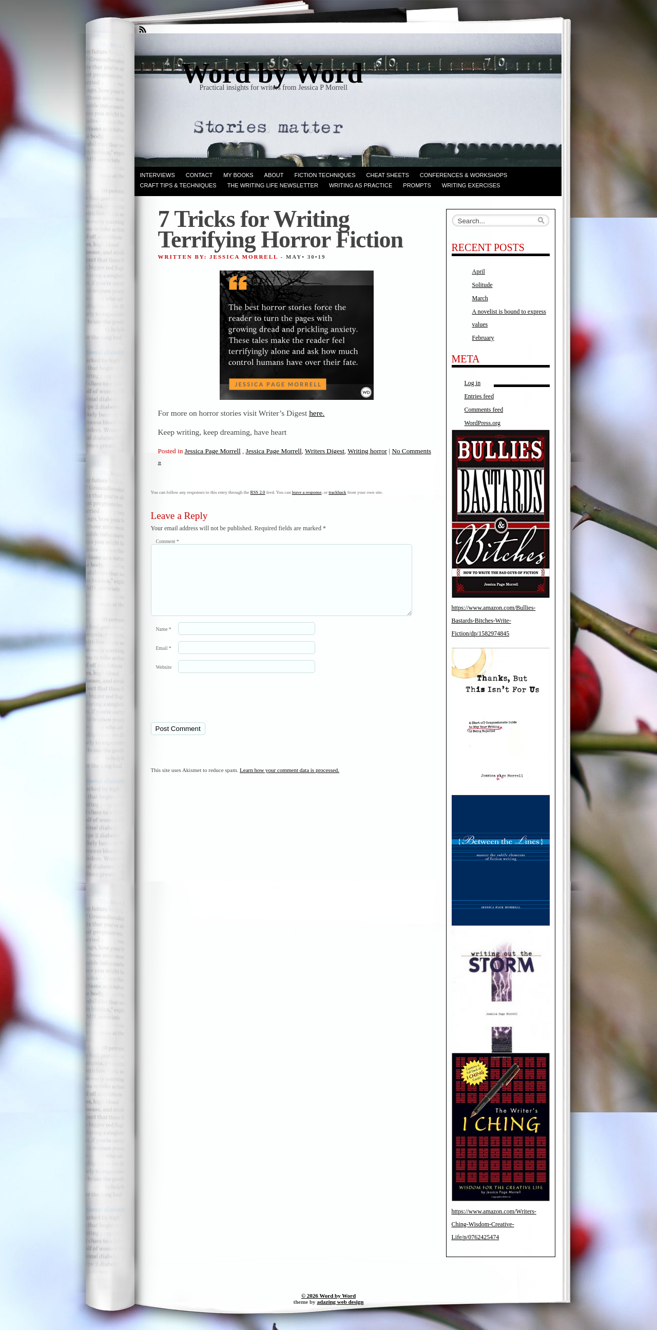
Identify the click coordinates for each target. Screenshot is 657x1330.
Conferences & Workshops (464, 175)
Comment (167, 541)
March (480, 298)
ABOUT (274, 175)
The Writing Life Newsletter (272, 185)
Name (163, 641)
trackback (337, 492)
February (483, 337)
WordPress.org (482, 423)
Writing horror (367, 451)
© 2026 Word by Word (328, 1296)
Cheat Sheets (387, 175)
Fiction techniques (325, 175)
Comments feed (484, 409)
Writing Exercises (471, 185)
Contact (199, 175)
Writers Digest (324, 451)
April (478, 271)
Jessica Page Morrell (213, 451)
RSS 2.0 (257, 492)
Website (164, 679)
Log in (473, 383)
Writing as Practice (360, 185)
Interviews (157, 175)
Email (163, 660)
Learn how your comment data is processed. (289, 782)
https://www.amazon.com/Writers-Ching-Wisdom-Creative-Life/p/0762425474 (494, 1224)
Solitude (482, 284)
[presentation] (221, 709)
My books (238, 175)
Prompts (417, 185)
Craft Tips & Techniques (178, 185)
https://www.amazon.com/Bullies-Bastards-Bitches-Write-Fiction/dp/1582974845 (494, 620)
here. (316, 413)
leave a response (307, 492)
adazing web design (340, 1302)
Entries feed (479, 396)
